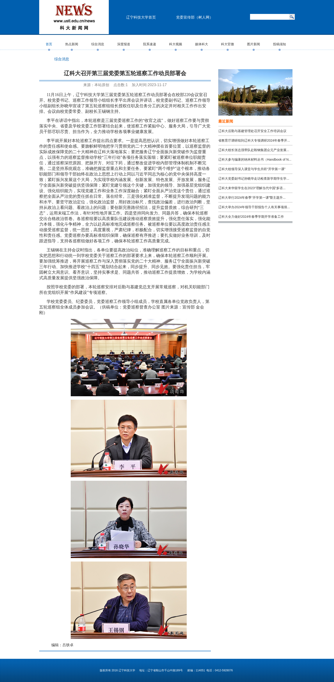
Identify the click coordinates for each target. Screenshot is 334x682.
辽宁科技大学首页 (141, 17)
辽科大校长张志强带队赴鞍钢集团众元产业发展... (253, 150)
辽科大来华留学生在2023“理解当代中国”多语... (252, 188)
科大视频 (175, 44)
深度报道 (123, 44)
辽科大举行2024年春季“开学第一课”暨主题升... (252, 197)
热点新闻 (71, 44)
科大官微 (227, 44)
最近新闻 (225, 121)
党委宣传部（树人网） (194, 17)
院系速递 (149, 44)
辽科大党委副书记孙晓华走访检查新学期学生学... (253, 178)
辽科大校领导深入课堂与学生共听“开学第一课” (251, 169)
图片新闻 (253, 44)
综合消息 (97, 44)
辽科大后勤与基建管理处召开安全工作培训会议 (252, 131)
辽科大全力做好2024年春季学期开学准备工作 (251, 216)
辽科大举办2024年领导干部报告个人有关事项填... (254, 207)
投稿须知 (279, 44)
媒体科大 (201, 44)
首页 (49, 44)
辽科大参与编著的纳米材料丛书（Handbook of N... (254, 159)
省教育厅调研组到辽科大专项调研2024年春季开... (254, 140)
